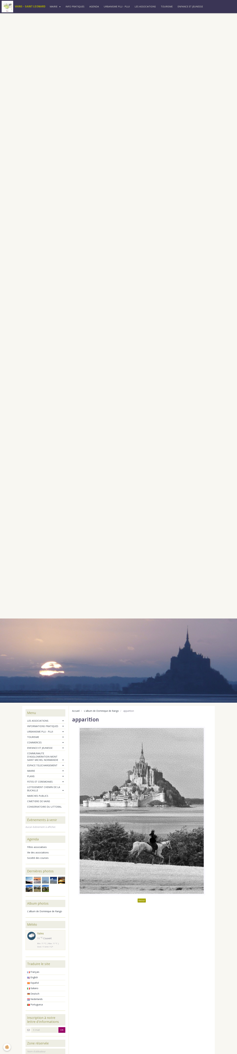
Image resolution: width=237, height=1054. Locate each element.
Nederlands (35, 999)
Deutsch (33, 993)
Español (33, 982)
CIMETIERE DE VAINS (38, 801)
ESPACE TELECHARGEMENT (42, 765)
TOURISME (167, 6)
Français (33, 971)
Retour (142, 900)
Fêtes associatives (37, 847)
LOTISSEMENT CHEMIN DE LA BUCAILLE (43, 789)
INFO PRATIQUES (75, 6)
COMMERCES (34, 742)
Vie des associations (38, 852)
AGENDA (94, 6)
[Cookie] (7, 1047)
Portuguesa (35, 1004)
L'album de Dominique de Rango (101, 710)
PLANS (31, 776)
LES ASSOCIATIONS (145, 6)
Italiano (32, 988)
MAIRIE (54, 6)
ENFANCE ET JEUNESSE (190, 6)
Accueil (75, 710)
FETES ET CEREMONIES (40, 781)
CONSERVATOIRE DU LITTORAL (44, 806)
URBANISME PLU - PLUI (117, 6)
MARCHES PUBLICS (37, 795)
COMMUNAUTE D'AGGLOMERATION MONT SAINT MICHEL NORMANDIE (42, 756)
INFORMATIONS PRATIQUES (42, 726)
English (32, 977)
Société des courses (38, 857)
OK (62, 1029)
